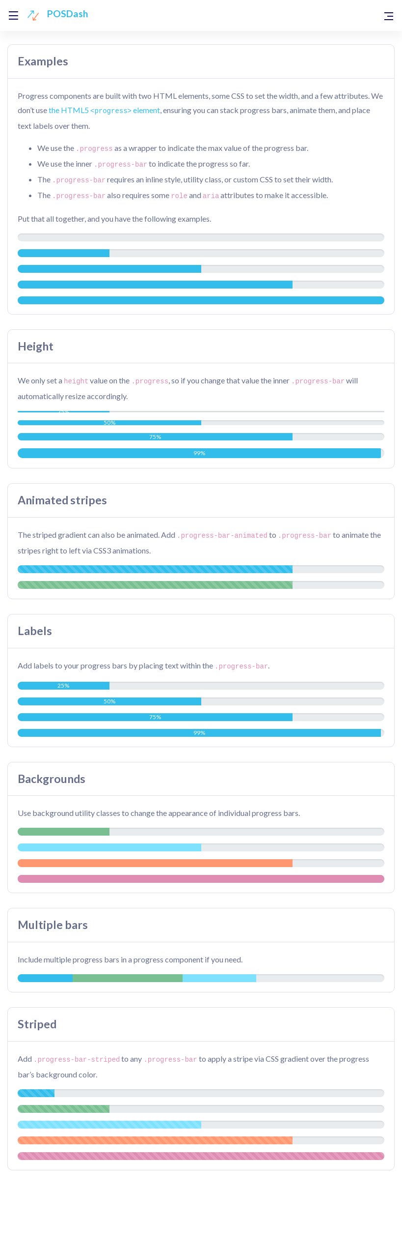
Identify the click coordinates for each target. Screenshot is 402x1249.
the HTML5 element (104, 110)
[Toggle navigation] (389, 15)
